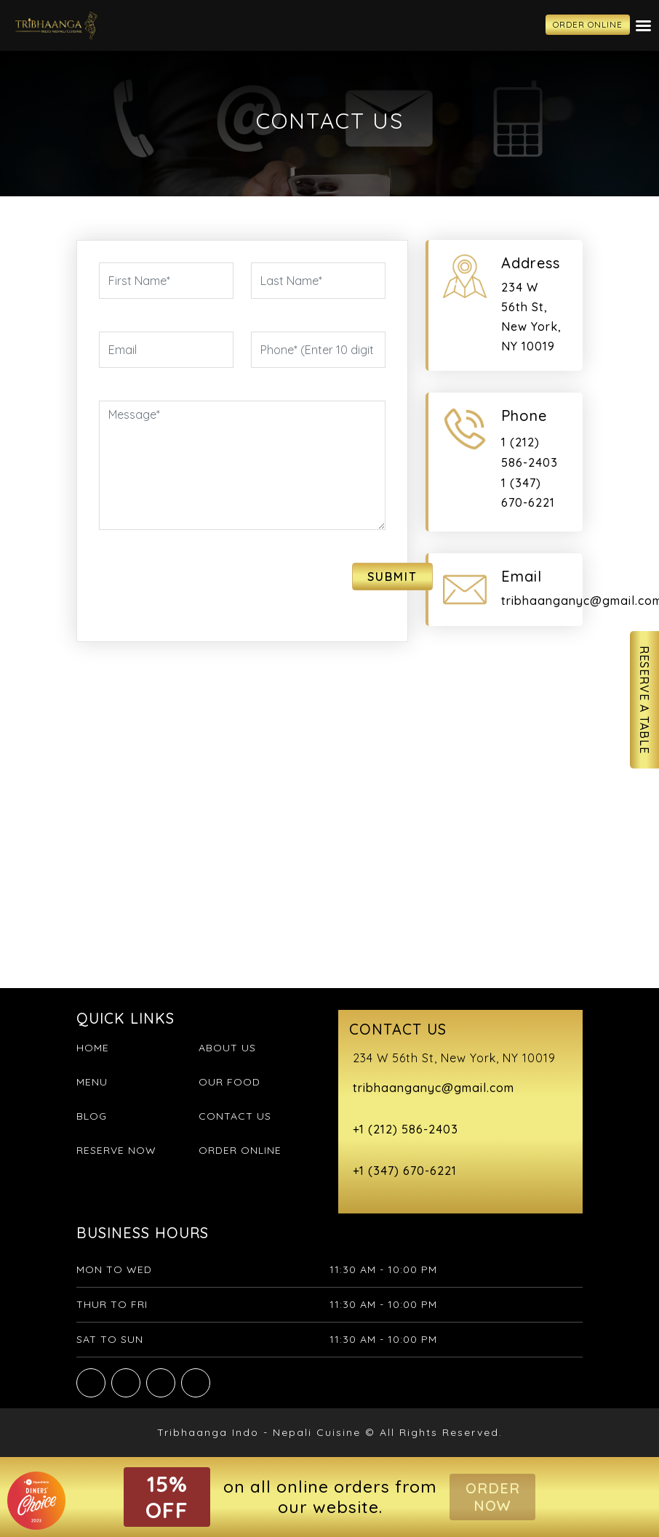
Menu (92, 1081)
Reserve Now (116, 1150)
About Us (227, 1047)
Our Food (229, 1081)
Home (92, 1047)
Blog (91, 1116)
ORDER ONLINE (588, 24)
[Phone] (318, 350)
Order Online (240, 1150)
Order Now (493, 1496)
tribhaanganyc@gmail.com (433, 1087)
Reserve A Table (644, 700)
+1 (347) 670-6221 (405, 1170)
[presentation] (184, 584)
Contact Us (235, 1116)
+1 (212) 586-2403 (405, 1129)
